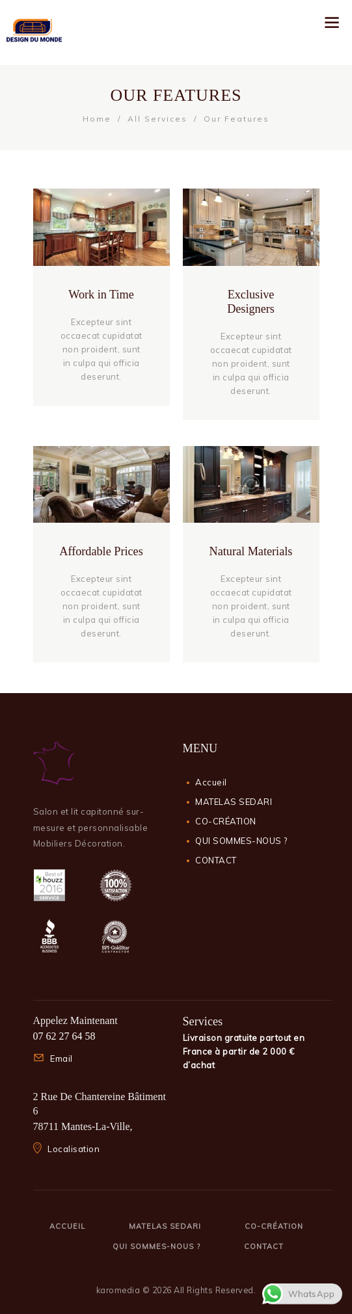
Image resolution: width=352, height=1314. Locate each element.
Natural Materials (251, 551)
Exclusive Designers (251, 301)
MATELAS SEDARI (233, 801)
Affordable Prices (100, 551)
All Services (157, 119)
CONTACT (216, 860)
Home (97, 119)
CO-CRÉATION (225, 821)
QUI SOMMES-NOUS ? (241, 840)
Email (61, 1058)
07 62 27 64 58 (64, 1036)
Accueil (211, 782)
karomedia (118, 1290)
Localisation (73, 1149)
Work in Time (101, 294)
